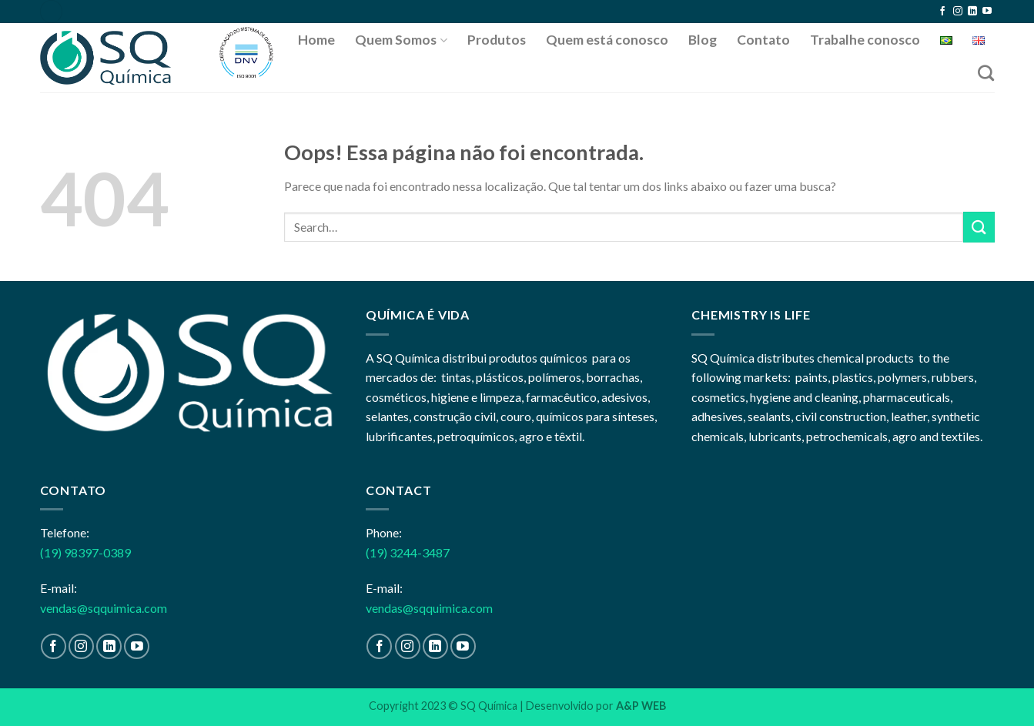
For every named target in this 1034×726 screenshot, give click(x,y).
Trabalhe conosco (865, 40)
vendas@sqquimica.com (103, 608)
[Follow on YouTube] (987, 11)
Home (316, 40)
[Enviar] (978, 227)
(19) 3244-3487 (408, 552)
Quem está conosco (607, 40)
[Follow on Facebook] (942, 11)
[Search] (986, 72)
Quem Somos (401, 40)
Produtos (496, 40)
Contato (763, 40)
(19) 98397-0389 (85, 552)
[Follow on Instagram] (957, 11)
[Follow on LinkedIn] (972, 11)
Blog (702, 40)
